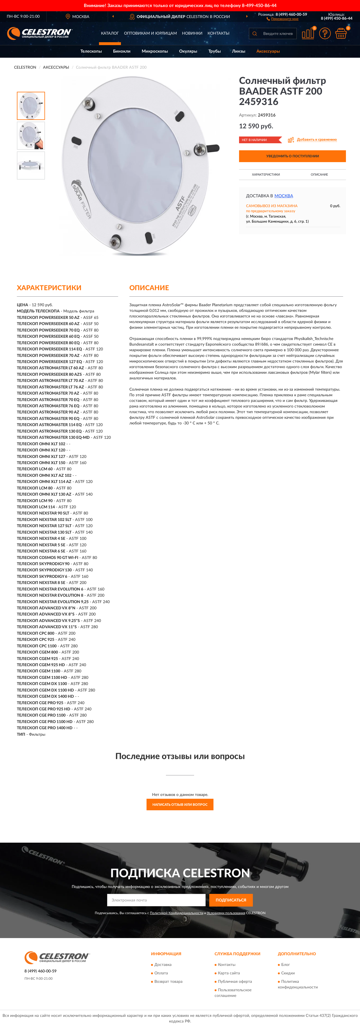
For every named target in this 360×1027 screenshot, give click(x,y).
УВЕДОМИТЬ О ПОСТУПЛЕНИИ (292, 156)
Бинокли (121, 51)
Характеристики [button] (266, 174)
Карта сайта (229, 973)
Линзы (238, 51)
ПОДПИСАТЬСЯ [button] (231, 900)
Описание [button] (319, 174)
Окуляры (188, 51)
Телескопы (91, 51)
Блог (285, 965)
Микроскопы (155, 51)
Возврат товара (168, 982)
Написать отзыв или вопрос (180, 804)
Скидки (288, 973)
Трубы (214, 51)
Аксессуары (268, 51)
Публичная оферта (235, 982)
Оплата (161, 973)
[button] (282, 18)
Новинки (192, 33)
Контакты (219, 33)
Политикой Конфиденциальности (176, 913)
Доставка (163, 965)
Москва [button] (283, 196)
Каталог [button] (110, 33)
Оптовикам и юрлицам (150, 33)
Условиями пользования (226, 913)
